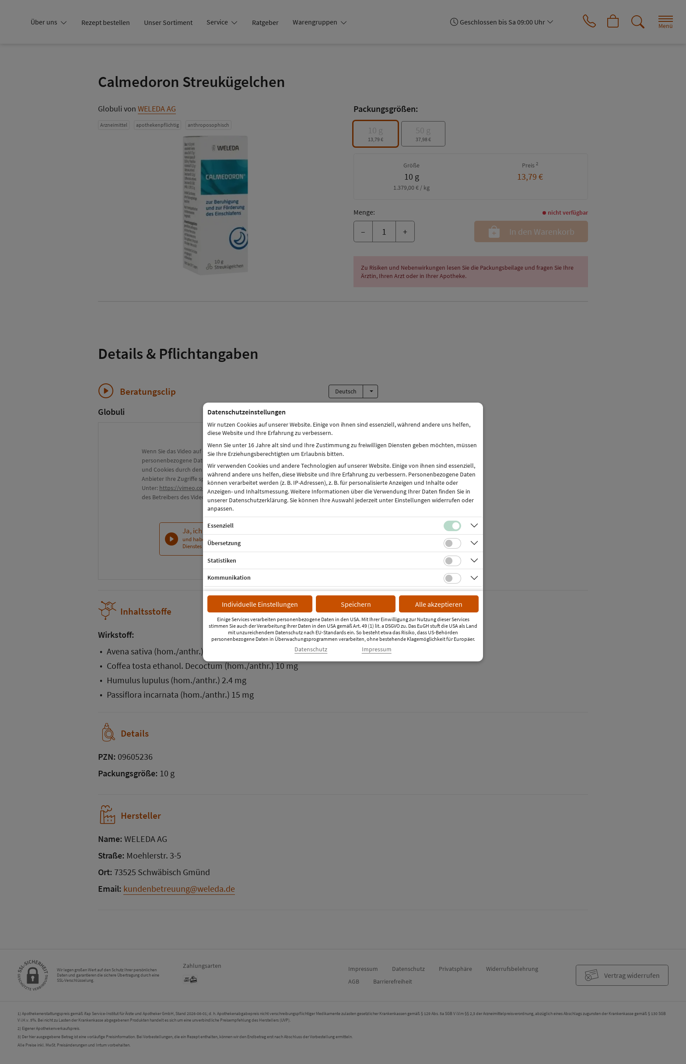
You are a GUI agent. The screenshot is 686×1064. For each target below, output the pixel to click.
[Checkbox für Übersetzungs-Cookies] (452, 543)
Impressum (377, 649)
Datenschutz (310, 649)
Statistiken (221, 560)
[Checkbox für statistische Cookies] (452, 561)
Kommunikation (229, 577)
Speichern (356, 604)
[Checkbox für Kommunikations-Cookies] (452, 578)
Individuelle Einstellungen (260, 604)
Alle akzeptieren (438, 604)
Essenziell (220, 525)
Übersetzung (224, 543)
